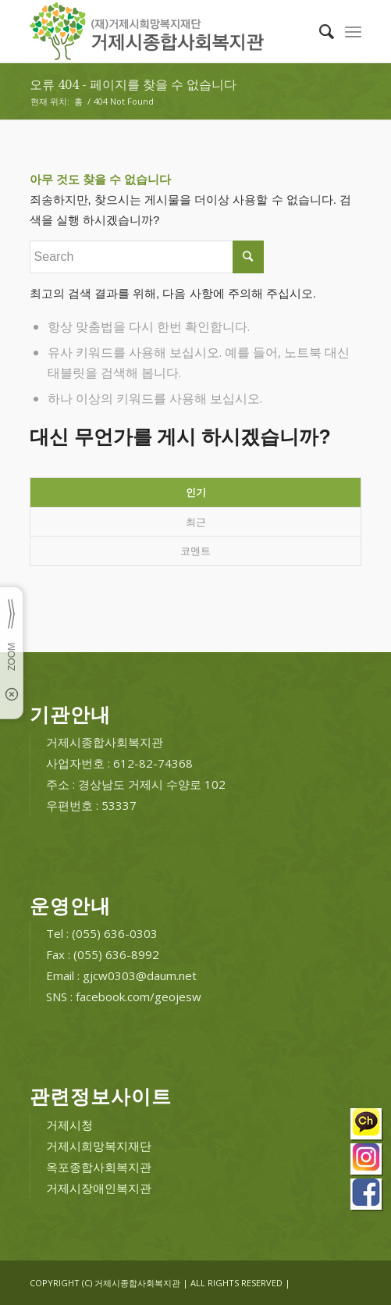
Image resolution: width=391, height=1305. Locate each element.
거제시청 (69, 1124)
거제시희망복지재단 (98, 1145)
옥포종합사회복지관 (98, 1167)
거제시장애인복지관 (98, 1188)
